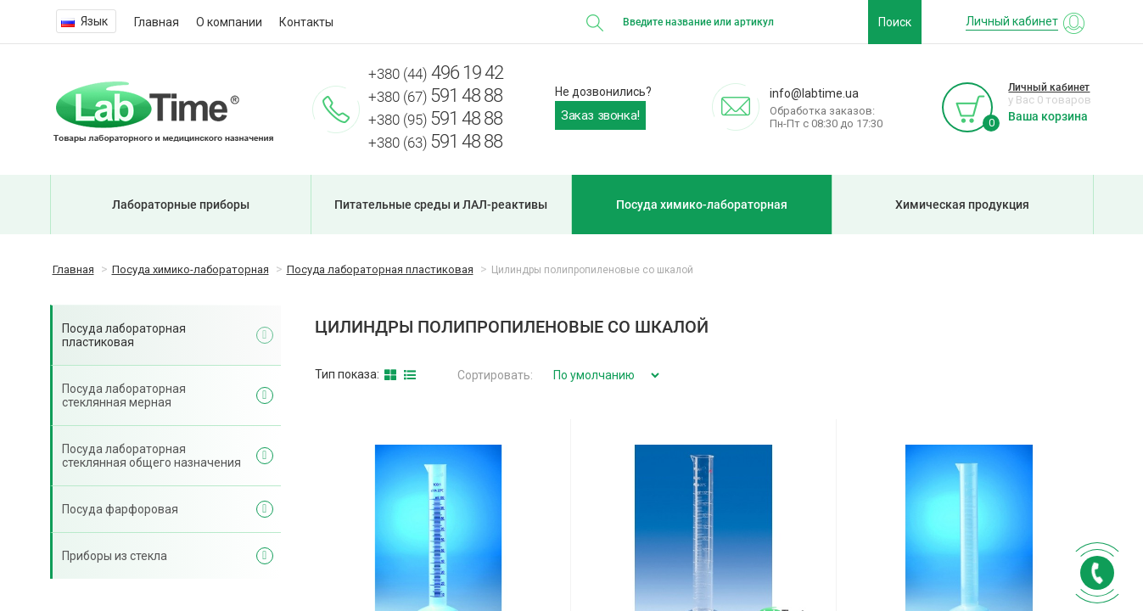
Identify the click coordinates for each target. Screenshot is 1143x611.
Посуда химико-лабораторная (701, 204)
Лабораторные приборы (180, 204)
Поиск (894, 22)
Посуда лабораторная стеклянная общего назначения (151, 455)
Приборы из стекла (114, 556)
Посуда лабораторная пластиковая (124, 335)
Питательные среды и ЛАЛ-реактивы (440, 204)
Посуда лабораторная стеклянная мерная (124, 395)
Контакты (306, 22)
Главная (156, 22)
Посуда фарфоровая (120, 509)
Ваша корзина (1048, 116)
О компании (229, 22)
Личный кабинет (1049, 87)
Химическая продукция (962, 204)
